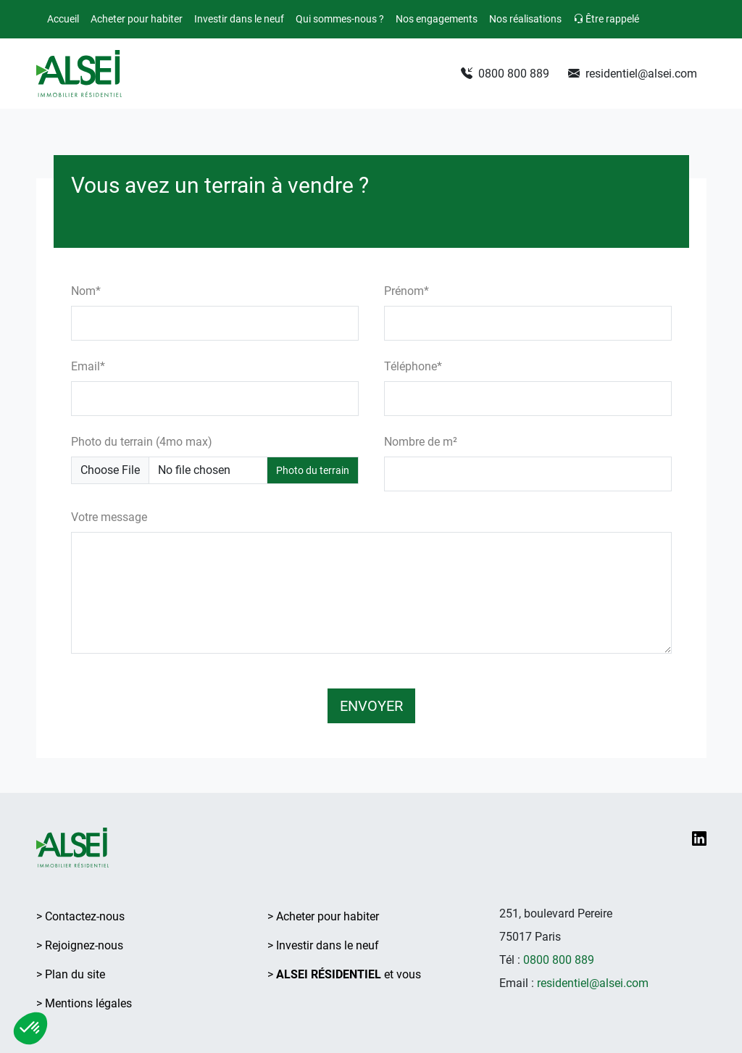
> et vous (344, 974)
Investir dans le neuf (239, 19)
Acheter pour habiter (137, 19)
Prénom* (406, 291)
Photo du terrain (312, 470)
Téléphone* (413, 366)
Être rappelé (606, 19)
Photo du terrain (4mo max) (141, 442)
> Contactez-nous (80, 916)
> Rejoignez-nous (79, 945)
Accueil (63, 19)
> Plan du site (70, 974)
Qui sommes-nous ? (340, 19)
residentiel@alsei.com (632, 73)
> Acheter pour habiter (323, 916)
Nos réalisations (525, 19)
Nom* (86, 291)
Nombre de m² (420, 442)
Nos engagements (437, 19)
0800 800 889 (505, 73)
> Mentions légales (84, 1003)
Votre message (109, 517)
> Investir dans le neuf (323, 945)
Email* (88, 366)
